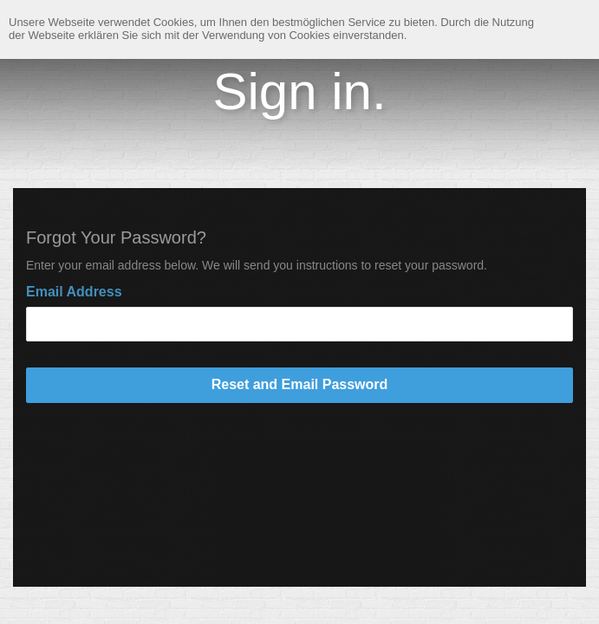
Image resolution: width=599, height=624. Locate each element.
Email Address (74, 291)
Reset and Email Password (300, 384)
